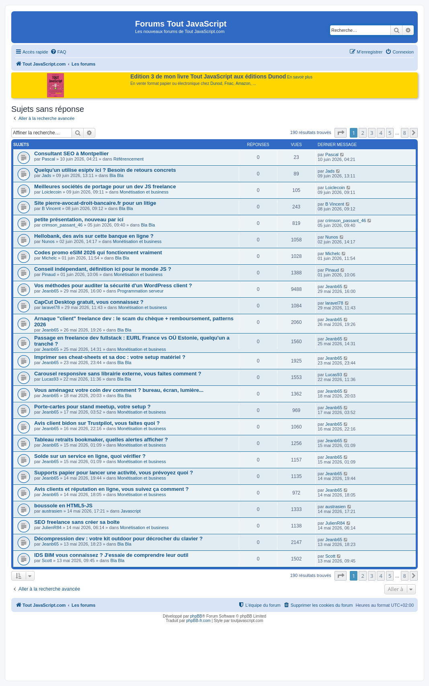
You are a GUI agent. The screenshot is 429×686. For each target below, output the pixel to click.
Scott (47, 560)
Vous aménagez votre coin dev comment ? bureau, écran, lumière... (118, 390)
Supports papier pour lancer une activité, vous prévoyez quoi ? (113, 473)
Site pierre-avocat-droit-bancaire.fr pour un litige (95, 203)
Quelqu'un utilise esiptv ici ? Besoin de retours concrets (105, 170)
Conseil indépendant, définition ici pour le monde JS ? (102, 269)
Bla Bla (116, 175)
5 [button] (389, 132)
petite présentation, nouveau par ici (78, 219)
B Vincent (51, 208)
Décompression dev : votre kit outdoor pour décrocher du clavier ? (118, 539)
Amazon (243, 83)
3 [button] (371, 132)
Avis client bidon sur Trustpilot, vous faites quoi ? (97, 423)
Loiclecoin (52, 192)
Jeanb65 (50, 290)
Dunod (216, 83)
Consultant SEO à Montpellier (71, 153)
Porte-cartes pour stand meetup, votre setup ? (92, 407)
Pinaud (48, 274)
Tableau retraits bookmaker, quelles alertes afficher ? (101, 440)
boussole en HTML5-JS (63, 506)
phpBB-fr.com (198, 620)
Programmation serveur (140, 290)
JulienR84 (52, 527)
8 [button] (404, 132)
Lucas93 (50, 379)
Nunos (48, 241)
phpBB (196, 616)
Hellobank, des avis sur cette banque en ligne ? (94, 236)
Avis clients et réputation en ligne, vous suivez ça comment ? (111, 489)
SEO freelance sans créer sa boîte (77, 522)
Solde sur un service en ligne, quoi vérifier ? (90, 456)
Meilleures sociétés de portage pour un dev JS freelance (105, 186)
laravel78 (51, 307)
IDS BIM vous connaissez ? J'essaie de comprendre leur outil (111, 555)
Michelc (49, 257)
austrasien (52, 511)
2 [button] (362, 132)
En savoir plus (299, 77)
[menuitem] (58, 52)
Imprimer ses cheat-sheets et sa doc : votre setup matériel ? (109, 357)
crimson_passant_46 (62, 224)
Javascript (131, 511)
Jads (46, 175)
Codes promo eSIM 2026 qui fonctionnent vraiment (98, 252)
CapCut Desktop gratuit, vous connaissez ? (89, 302)
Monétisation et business (144, 192)
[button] (341, 133)
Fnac (228, 83)
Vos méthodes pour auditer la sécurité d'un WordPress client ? (113, 285)
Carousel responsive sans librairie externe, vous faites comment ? (117, 374)
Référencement (128, 159)
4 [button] (380, 132)
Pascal (48, 159)
